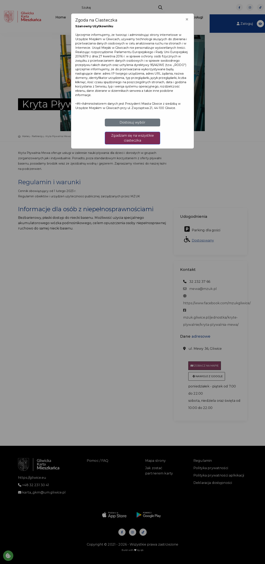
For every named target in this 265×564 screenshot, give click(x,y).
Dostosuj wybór (133, 122)
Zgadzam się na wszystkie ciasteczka (132, 138)
